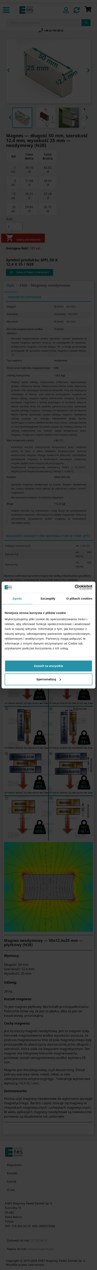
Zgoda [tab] (17, 598)
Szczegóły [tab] (47, 598)
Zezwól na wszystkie (48, 666)
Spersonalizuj (48, 679)
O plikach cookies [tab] (79, 598)
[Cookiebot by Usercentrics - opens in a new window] (74, 587)
